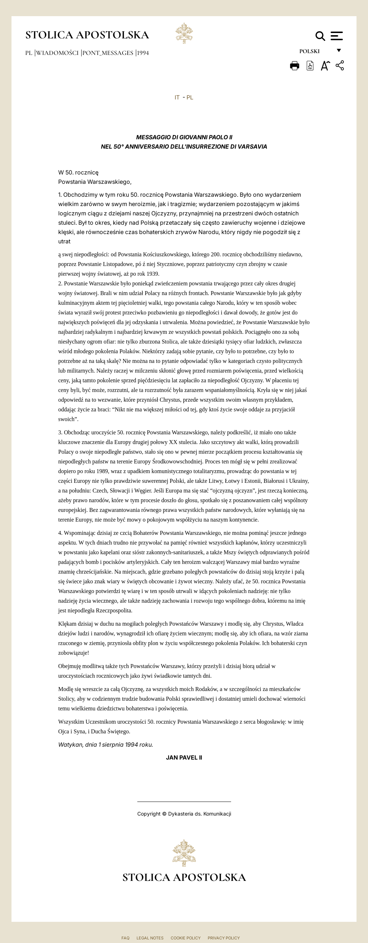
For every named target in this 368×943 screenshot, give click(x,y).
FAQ (125, 937)
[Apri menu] (336, 36)
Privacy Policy (224, 937)
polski (315, 53)
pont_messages (108, 53)
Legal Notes (150, 937)
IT (177, 97)
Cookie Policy (186, 937)
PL (190, 97)
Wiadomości (58, 53)
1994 (143, 53)
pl (29, 53)
